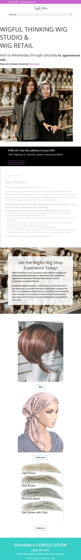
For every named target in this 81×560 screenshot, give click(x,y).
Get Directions (15, 163)
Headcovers (41, 457)
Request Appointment (28, 2)
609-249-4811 (35, 64)
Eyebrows (40, 528)
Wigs (40, 387)
